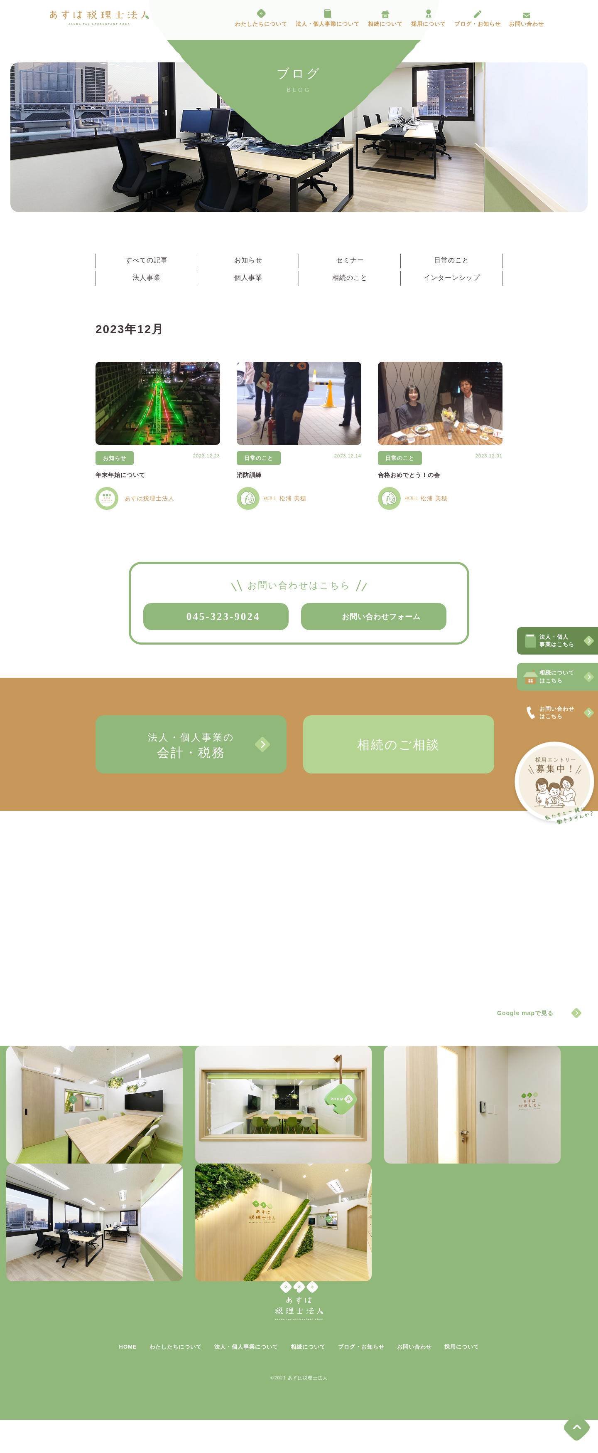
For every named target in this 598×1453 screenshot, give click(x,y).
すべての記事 (146, 260)
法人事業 (146, 277)
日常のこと (451, 260)
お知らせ (248, 260)
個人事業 (248, 277)
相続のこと (350, 277)
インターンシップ (452, 277)
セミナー (350, 260)
